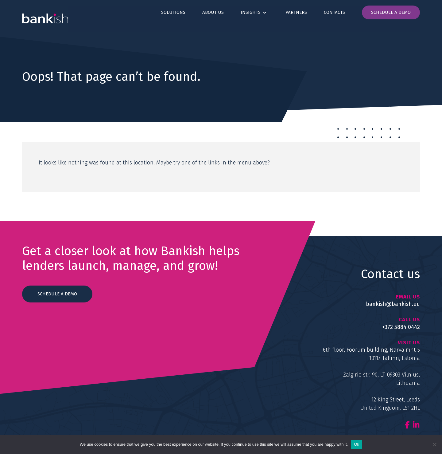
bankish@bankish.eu (393, 304)
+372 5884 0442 (401, 327)
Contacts (334, 12)
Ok (356, 444)
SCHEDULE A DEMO (57, 294)
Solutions (173, 12)
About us (213, 12)
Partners (296, 12)
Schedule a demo (391, 12)
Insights (251, 12)
